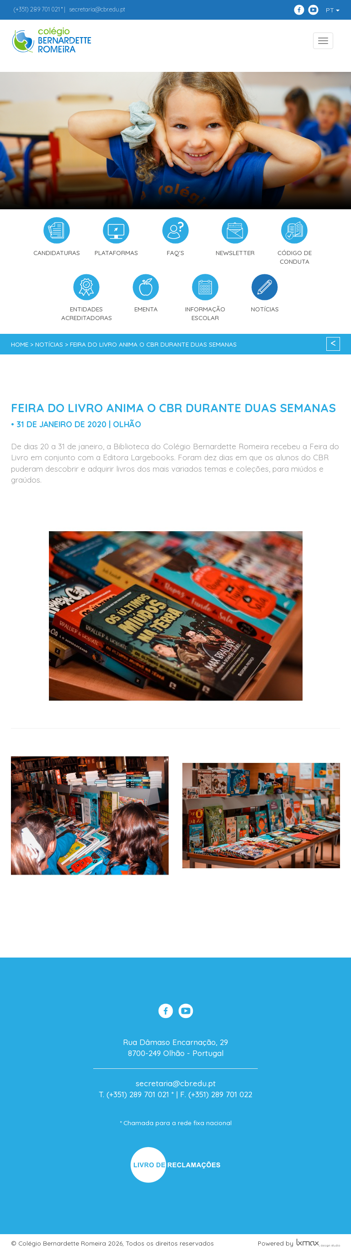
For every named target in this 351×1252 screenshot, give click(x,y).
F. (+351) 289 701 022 (216, 1094)
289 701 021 (36, 9)
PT (333, 10)
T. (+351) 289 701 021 (134, 1094)
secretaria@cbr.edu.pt (97, 9)
